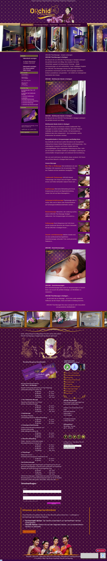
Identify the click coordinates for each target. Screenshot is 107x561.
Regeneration (54, 24)
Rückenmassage (50, 212)
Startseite (28, 556)
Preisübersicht (65, 556)
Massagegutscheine (70, 391)
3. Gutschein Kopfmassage (27, 96)
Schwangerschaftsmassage (54, 200)
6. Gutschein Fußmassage (27, 102)
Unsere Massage (26, 24)
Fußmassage (49, 223)
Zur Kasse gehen (28, 68)
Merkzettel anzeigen (29, 66)
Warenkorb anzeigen (30, 58)
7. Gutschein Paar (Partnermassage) (29, 104)
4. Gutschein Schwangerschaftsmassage (27, 98)
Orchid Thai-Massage (74, 24)
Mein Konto (27, 70)
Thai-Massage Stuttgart (41, 24)
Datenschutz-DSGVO (45, 556)
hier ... (57, 479)
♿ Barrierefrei (100, 550)
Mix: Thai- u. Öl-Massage (53, 166)
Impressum (35, 556)
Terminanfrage (56, 556)
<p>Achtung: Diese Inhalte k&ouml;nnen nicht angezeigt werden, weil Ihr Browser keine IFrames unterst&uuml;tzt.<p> (42, 496)
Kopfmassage (49, 189)
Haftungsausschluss (75, 556)
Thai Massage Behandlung (72, 375)
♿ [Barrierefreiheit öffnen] (1, 560)
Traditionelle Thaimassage (53, 177)
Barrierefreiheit (29, 532)
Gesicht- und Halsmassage (54, 234)
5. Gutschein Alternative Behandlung (29, 101)
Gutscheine (62, 24)
